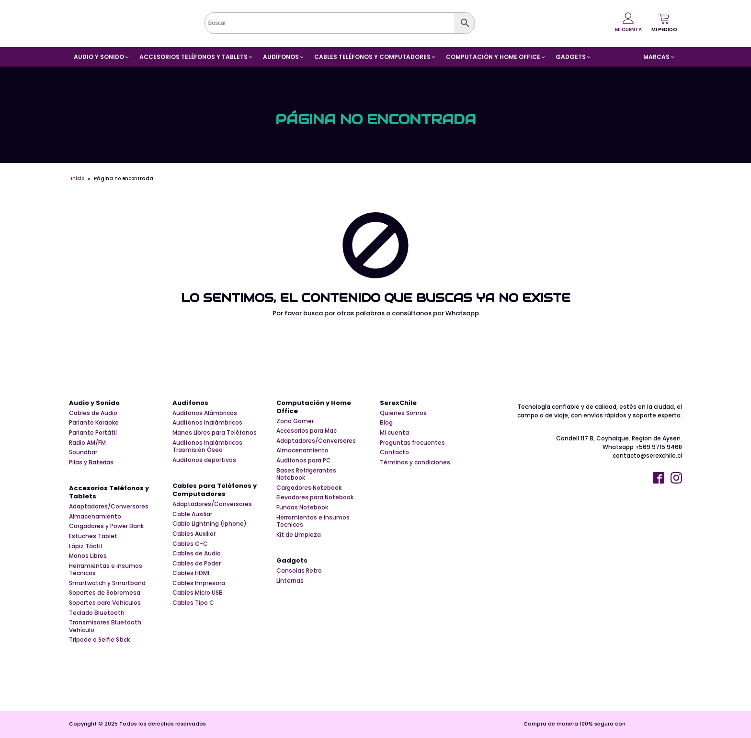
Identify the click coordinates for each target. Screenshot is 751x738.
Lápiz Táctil (85, 546)
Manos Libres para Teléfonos (214, 433)
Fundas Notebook (302, 507)
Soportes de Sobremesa (104, 593)
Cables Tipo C (193, 603)
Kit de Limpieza (298, 535)
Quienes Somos (403, 413)
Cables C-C (190, 544)
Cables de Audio (93, 413)
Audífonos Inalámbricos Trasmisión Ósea (207, 446)
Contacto (394, 452)
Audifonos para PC (303, 460)
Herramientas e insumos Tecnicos (313, 521)
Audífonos (190, 403)
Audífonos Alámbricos (204, 413)
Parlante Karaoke (94, 423)
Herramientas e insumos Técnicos (105, 569)
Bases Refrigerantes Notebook (306, 474)
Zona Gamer (295, 421)
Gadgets (291, 561)
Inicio (77, 178)
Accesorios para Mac (306, 431)
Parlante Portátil (93, 433)
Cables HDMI (190, 573)
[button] (664, 22)
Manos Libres (88, 556)
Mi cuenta (394, 433)
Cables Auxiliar (194, 534)
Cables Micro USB (197, 593)
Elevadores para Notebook (314, 497)
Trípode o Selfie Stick (99, 640)
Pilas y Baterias (91, 462)
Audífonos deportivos (204, 460)
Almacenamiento (95, 516)
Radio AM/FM (87, 443)
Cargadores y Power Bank (106, 526)
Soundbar (83, 452)
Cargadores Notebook (308, 488)
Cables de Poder (196, 563)
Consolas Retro (299, 571)
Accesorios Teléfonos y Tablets (109, 492)
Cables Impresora (198, 583)
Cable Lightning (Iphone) (209, 524)
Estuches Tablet (93, 536)
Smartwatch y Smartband (107, 583)
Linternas (290, 581)
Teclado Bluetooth (97, 613)
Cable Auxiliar (192, 514)
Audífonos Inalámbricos (207, 423)
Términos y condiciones (415, 462)
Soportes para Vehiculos (105, 603)
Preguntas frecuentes (412, 443)
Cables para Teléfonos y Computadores (214, 490)
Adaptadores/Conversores (108, 506)
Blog (386, 423)
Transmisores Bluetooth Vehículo (105, 626)
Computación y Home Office (313, 407)
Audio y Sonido (94, 403)
